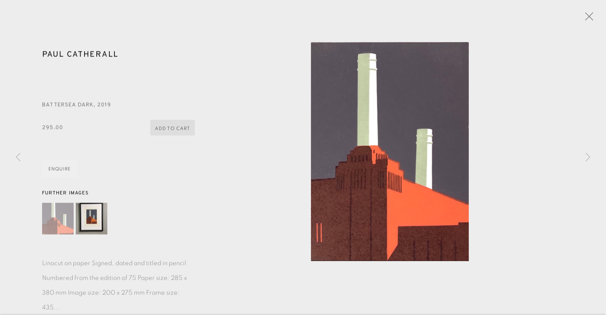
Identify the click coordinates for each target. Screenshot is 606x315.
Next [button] (588, 157)
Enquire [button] (59, 173)
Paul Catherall (80, 58)
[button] (58, 222)
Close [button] (588, 19)
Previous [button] (18, 157)
